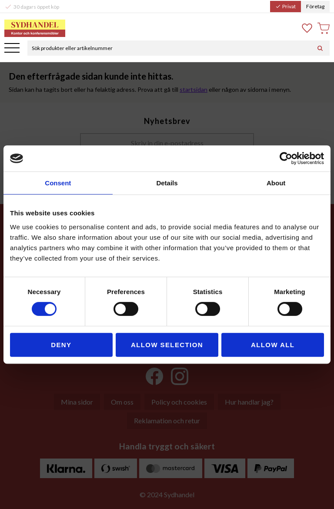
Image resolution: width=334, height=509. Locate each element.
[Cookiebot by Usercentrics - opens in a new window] (286, 158)
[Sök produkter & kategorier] (169, 48)
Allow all (272, 344)
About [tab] (276, 183)
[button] (12, 48)
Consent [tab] (58, 183)
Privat (285, 6)
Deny (61, 344)
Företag (315, 6)
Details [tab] (166, 183)
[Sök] (320, 48)
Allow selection (167, 344)
